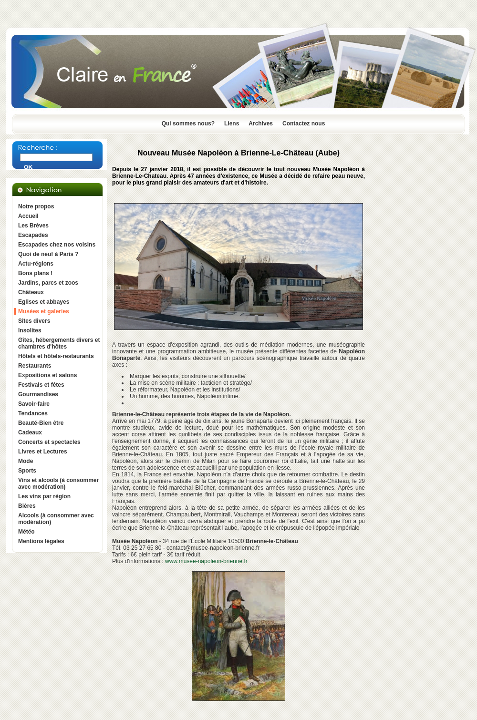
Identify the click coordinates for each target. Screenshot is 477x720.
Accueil (28, 216)
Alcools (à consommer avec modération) (56, 518)
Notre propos (36, 206)
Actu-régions (35, 263)
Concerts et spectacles (49, 442)
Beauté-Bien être (40, 423)
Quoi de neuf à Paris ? (48, 254)
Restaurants (34, 365)
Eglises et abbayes (43, 301)
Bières (27, 506)
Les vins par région (44, 496)
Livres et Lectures (42, 451)
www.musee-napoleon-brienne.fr (206, 561)
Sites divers (34, 321)
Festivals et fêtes (41, 384)
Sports (27, 470)
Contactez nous (303, 123)
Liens (231, 123)
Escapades (33, 235)
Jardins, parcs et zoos (48, 282)
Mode (25, 461)
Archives (261, 123)
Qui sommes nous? (188, 123)
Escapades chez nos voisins (56, 244)
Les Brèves (33, 225)
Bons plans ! (35, 273)
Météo (26, 531)
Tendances (33, 413)
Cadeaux (30, 432)
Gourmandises (38, 394)
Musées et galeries (43, 311)
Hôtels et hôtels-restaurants (56, 356)
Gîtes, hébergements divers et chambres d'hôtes (59, 343)
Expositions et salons (47, 375)
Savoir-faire (34, 404)
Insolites (29, 330)
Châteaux (31, 292)
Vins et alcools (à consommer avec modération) (58, 483)
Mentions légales (41, 541)
